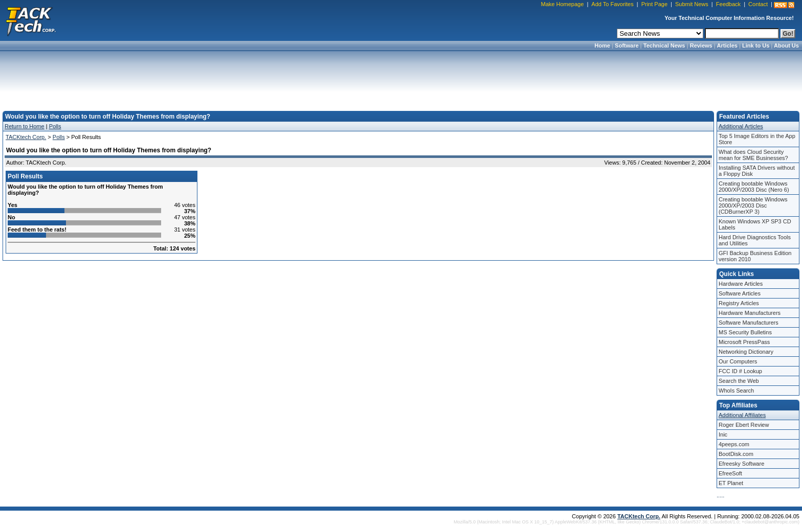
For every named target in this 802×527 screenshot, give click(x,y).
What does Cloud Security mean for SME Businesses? (753, 155)
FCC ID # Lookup (740, 371)
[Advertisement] (401, 78)
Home (602, 45)
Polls (55, 126)
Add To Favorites (612, 4)
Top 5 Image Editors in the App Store (757, 139)
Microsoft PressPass (744, 342)
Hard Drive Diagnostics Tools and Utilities (755, 240)
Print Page (654, 4)
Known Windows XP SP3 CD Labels (755, 224)
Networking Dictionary (746, 352)
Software (626, 45)
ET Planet (731, 483)
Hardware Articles (741, 284)
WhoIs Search (736, 390)
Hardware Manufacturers (750, 313)
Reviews (701, 45)
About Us (786, 45)
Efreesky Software (741, 464)
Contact (758, 4)
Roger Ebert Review (744, 425)
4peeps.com (734, 444)
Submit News (691, 4)
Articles (727, 45)
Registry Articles (739, 303)
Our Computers (738, 361)
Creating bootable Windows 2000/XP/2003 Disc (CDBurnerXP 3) (753, 205)
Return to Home (24, 126)
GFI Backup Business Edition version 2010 (755, 256)
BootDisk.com (736, 454)
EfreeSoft (730, 473)
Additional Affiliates (742, 415)
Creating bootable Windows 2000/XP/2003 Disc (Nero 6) (754, 186)
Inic (723, 434)
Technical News (664, 45)
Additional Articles (741, 126)
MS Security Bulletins (745, 332)
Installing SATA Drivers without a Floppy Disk (757, 171)
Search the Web (739, 381)
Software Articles (740, 293)
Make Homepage (562, 4)
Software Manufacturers (748, 322)
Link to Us (755, 45)
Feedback (728, 4)
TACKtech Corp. (26, 137)
